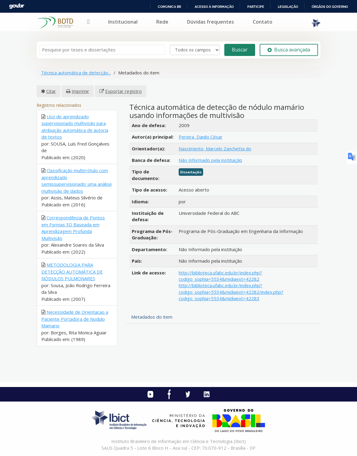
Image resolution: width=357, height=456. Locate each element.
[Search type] (195, 50)
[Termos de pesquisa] (102, 50)
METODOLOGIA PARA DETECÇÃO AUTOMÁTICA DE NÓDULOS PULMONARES (72, 271)
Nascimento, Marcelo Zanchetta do (215, 149)
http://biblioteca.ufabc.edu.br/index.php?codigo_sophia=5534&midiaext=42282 (220, 276)
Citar (51, 91)
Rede (162, 21)
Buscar (240, 49)
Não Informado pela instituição (210, 160)
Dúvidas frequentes (210, 21)
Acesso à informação (214, 6)
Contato (262, 21)
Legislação (288, 6)
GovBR (16, 6)
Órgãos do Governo (330, 6)
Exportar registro (123, 91)
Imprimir (80, 91)
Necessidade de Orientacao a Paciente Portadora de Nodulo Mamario (74, 319)
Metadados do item (151, 317)
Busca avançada (289, 49)
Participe (255, 6)
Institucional (123, 21)
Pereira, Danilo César (200, 137)
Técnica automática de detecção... (76, 73)
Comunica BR (169, 6)
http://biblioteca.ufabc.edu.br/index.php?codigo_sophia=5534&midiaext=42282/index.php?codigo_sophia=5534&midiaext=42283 (231, 291)
